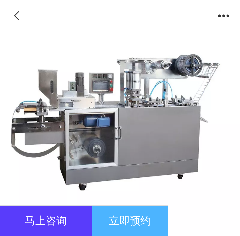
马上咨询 (46, 220)
